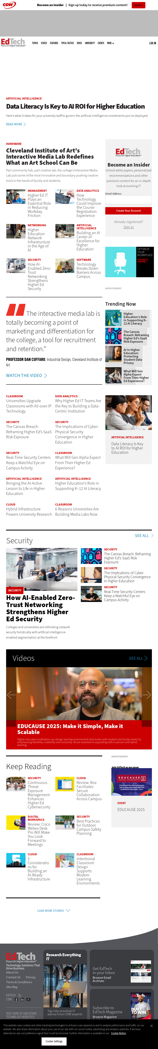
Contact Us (13, 979)
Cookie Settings (54, 1041)
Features (54, 43)
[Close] (151, 1025)
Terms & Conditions (19, 984)
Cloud (10, 504)
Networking (37, 225)
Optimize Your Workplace (145, 252)
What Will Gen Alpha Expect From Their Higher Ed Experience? (136, 414)
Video (79, 43)
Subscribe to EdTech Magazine (107, 1011)
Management (37, 191)
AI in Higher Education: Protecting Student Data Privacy (133, 395)
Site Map (12, 988)
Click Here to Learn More (142, 261)
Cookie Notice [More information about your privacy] (118, 1033)
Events (101, 43)
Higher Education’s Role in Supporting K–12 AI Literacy (135, 357)
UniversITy (90, 43)
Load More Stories (50, 911)
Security (34, 260)
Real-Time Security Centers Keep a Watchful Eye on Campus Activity (124, 595)
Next (147, 708)
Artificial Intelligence (24, 98)
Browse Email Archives (102, 981)
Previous (11, 708)
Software (84, 260)
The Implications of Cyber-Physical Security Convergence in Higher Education (127, 576)
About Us (12, 974)
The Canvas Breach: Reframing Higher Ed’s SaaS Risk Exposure (136, 375)
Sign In (129, 227)
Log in (152, 43)
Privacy (31, 979)
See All (142, 536)
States (44, 43)
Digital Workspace (36, 818)
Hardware (14, 144)
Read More (16, 124)
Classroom (14, 396)
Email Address (113, 193)
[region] (79, 1034)
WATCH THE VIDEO (27, 375)
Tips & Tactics (67, 43)
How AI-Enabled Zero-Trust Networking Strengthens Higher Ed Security (40, 608)
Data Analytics (88, 191)
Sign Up (137, 5)
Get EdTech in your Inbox (104, 972)
